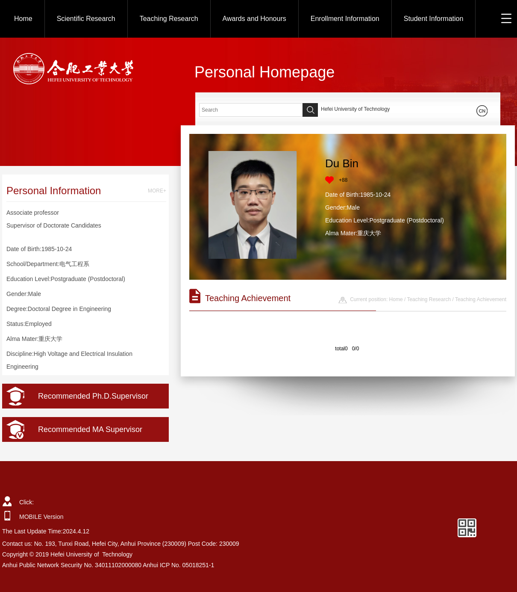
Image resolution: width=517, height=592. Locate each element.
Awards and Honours (254, 18)
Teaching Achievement (480, 299)
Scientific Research (86, 18)
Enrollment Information (345, 18)
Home (23, 18)
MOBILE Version (41, 516)
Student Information (434, 18)
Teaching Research (169, 18)
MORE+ (157, 191)
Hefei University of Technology (355, 109)
